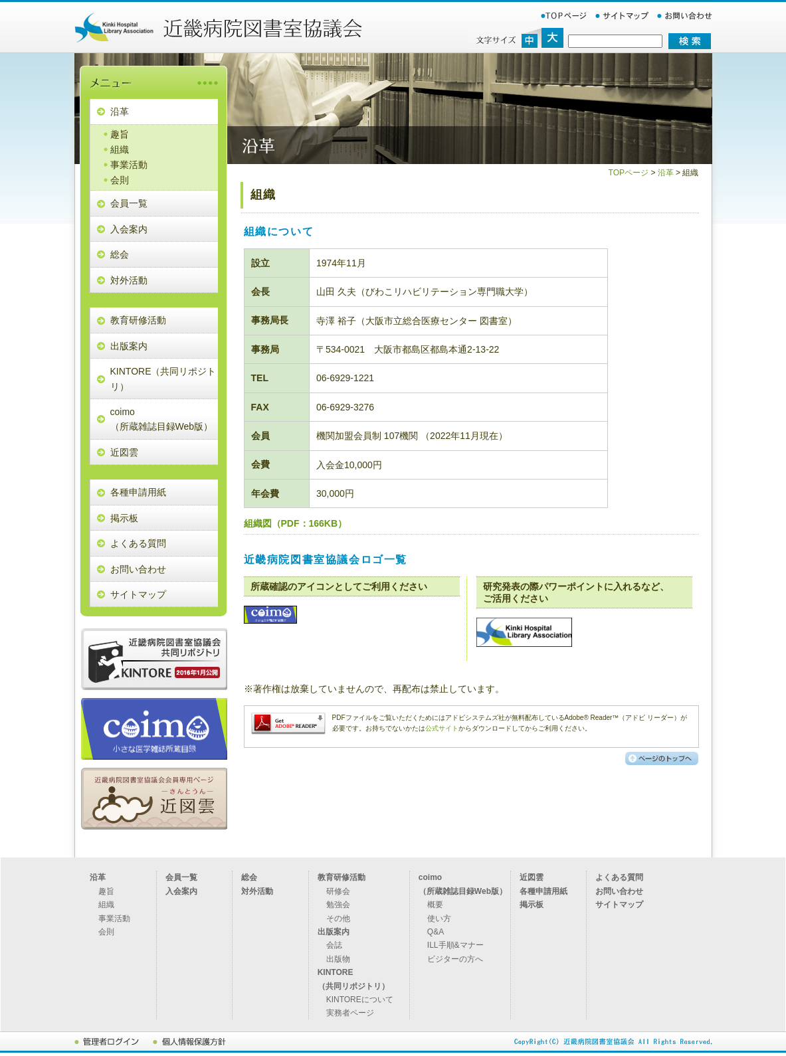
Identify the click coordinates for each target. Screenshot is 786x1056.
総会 (119, 254)
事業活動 (128, 164)
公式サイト (441, 728)
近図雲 (124, 452)
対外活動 (128, 280)
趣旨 (119, 134)
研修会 (338, 891)
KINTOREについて (359, 999)
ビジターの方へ (455, 959)
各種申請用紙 (138, 492)
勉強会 (338, 904)
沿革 (119, 111)
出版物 (338, 959)
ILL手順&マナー (455, 945)
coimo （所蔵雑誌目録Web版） (161, 419)
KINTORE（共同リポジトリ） (163, 378)
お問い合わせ (138, 569)
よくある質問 (138, 543)
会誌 (334, 945)
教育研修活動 (138, 320)
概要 (435, 904)
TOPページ (629, 172)
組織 (119, 149)
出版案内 (128, 346)
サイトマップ (138, 594)
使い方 (439, 918)
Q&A (435, 931)
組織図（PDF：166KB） (295, 523)
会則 (119, 180)
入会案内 (128, 229)
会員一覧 (128, 203)
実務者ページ (350, 1012)
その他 (338, 918)
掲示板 (124, 518)
